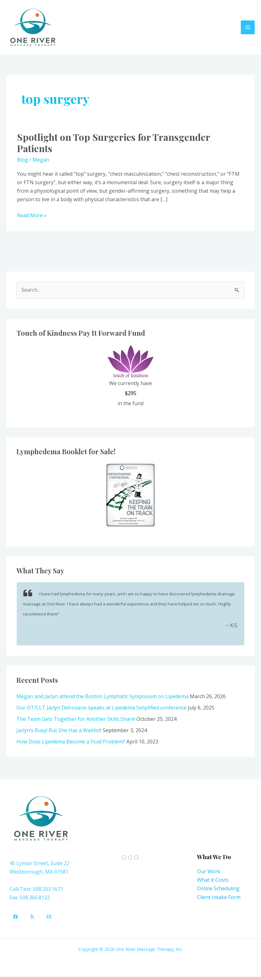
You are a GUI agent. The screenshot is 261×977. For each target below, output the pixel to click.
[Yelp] (32, 917)
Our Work (208, 872)
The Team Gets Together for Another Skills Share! (75, 719)
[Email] (49, 917)
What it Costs (213, 880)
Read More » (32, 216)
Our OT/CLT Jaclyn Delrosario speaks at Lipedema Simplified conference (101, 708)
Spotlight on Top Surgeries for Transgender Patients (113, 143)
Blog (22, 160)
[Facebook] (15, 917)
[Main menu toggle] (248, 28)
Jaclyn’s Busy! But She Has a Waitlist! (59, 730)
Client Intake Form (219, 897)
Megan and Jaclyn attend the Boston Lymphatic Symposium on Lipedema (102, 696)
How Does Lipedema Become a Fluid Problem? (70, 742)
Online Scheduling (218, 889)
